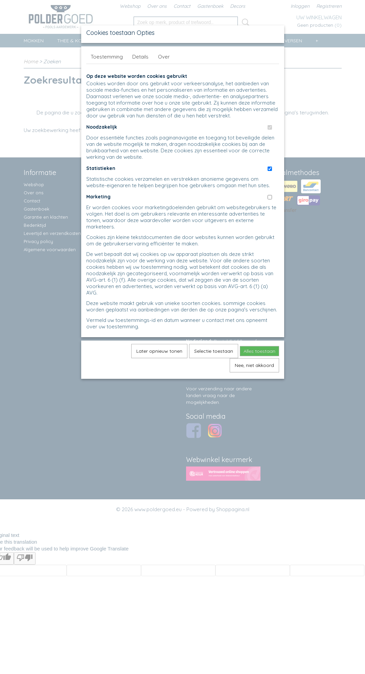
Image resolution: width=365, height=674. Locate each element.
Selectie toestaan (213, 351)
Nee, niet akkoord (254, 365)
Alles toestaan (259, 351)
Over (164, 56)
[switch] (270, 127)
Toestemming (107, 56)
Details (140, 56)
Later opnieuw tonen (159, 351)
